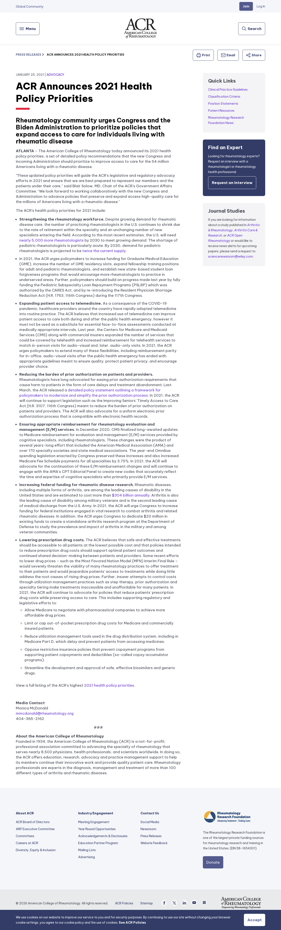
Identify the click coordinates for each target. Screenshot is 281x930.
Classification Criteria (224, 97)
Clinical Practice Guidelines (228, 90)
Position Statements (223, 104)
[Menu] (28, 28)
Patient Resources (221, 111)
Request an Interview (232, 182)
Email (228, 55)
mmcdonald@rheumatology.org (45, 713)
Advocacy (55, 75)
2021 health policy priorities (109, 685)
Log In (261, 6)
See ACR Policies (132, 923)
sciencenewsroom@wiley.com (230, 256)
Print (203, 55)
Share (253, 55)
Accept (254, 920)
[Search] (251, 28)
